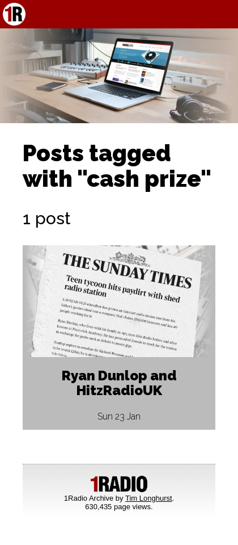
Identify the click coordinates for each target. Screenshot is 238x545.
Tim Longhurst (148, 498)
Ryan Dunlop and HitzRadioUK (119, 383)
